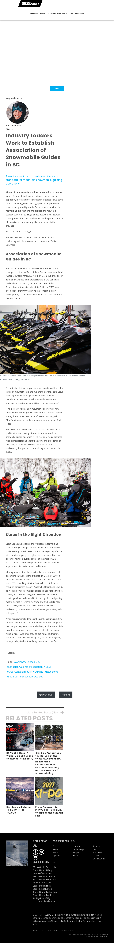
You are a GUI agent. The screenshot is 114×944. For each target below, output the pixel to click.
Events (36, 876)
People (42, 901)
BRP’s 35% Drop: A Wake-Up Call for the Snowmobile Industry (19, 756)
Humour (43, 870)
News (42, 892)
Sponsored (98, 846)
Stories (34, 13)
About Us (38, 930)
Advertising (67, 930)
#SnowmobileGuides (31, 677)
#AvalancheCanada (24, 662)
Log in (106, 935)
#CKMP (48, 667)
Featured (37, 880)
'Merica (36, 867)
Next (65, 695)
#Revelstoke (51, 672)
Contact (52, 930)
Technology (78, 849)
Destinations (77, 13)
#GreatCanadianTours (19, 672)
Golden (42, 867)
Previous (46, 695)
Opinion (43, 898)
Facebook (35, 852)
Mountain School (57, 13)
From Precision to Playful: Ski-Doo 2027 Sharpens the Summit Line (49, 812)
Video (55, 853)
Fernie (35, 883)
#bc (38, 662)
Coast (35, 870)
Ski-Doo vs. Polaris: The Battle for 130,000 (18, 810)
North (42, 895)
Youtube (35, 857)
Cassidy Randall (15, 125)
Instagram (41, 852)
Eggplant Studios (102, 937)
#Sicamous (12, 677)
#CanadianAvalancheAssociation (24, 667)
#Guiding (38, 672)
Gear (42, 13)
